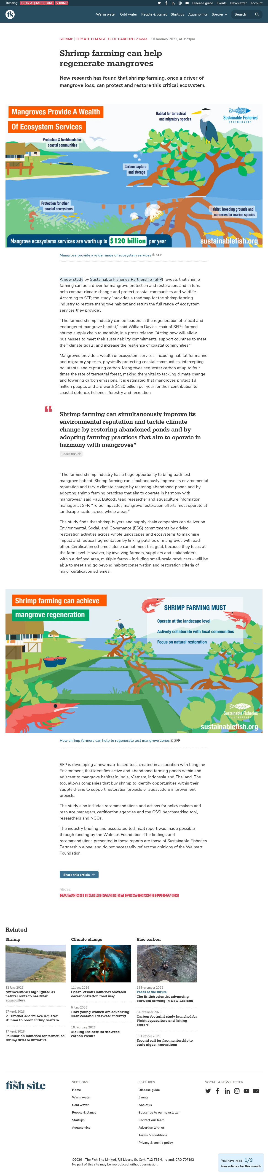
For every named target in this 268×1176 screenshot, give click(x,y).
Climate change (90, 39)
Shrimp (61, 3)
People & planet (154, 14)
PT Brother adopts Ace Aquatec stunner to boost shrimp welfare (32, 1018)
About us (145, 1105)
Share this (71, 454)
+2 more (140, 39)
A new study (71, 279)
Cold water (128, 14)
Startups (177, 14)
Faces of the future (152, 992)
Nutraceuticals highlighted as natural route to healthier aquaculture (30, 996)
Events (222, 3)
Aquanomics (198, 14)
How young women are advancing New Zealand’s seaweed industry (100, 1014)
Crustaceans (72, 896)
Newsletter (238, 3)
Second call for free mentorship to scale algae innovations (165, 1043)
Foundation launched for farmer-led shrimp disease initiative (34, 1038)
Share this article (79, 875)
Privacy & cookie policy (156, 1143)
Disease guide (202, 3)
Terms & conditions (153, 1135)
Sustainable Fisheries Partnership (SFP (126, 279)
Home (76, 1090)
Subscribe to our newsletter (159, 1112)
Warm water (106, 14)
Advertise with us (152, 1127)
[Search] (247, 14)
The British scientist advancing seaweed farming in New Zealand (165, 999)
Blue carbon (120, 39)
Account (256, 3)
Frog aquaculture (37, 3)
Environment (111, 896)
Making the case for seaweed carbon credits (95, 1034)
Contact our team (151, 1120)
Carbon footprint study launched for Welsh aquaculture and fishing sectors (167, 1021)
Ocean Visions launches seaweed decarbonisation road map (98, 994)
